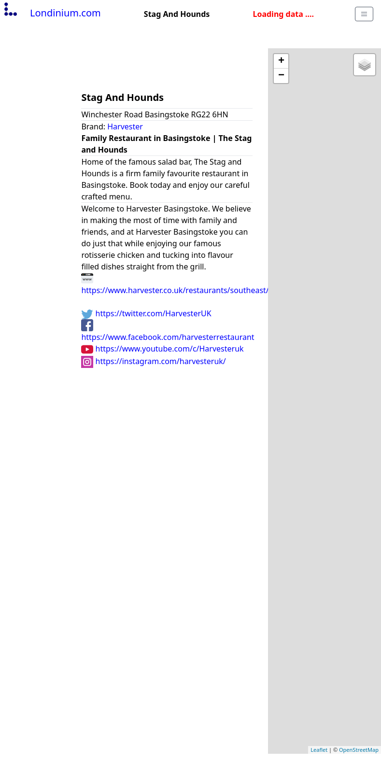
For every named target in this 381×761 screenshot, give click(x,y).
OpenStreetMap (359, 749)
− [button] (281, 76)
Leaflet (318, 749)
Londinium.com (51, 12)
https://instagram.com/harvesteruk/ (153, 361)
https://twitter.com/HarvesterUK (146, 313)
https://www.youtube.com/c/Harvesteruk (162, 348)
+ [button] (281, 61)
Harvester (125, 126)
